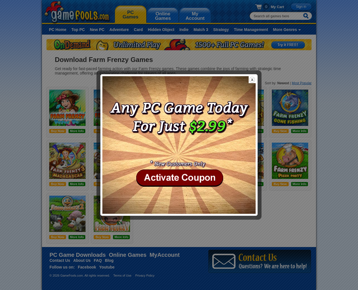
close (252, 79)
